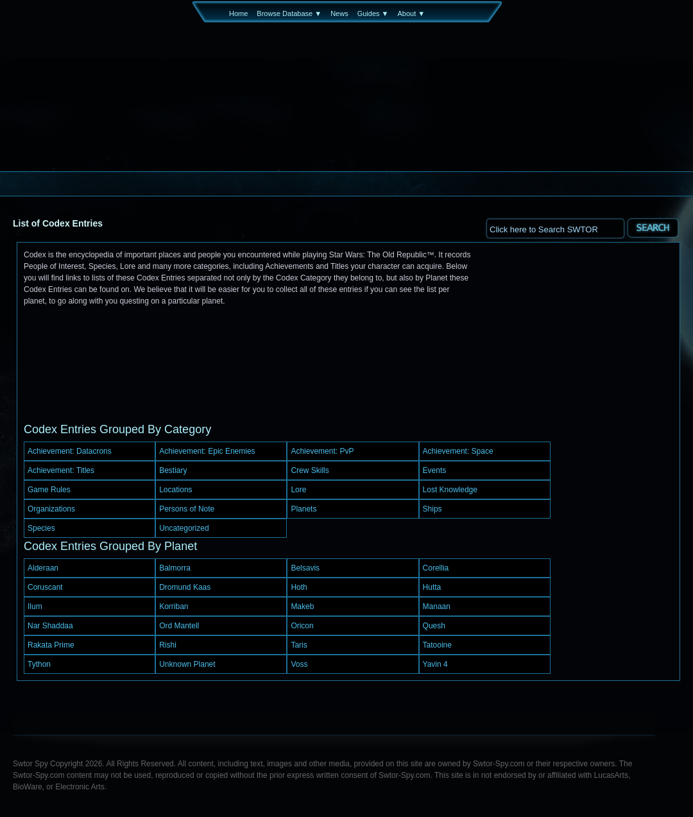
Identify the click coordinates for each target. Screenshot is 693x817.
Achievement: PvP (322, 451)
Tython (39, 664)
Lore (298, 489)
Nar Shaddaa (50, 625)
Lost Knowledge (450, 489)
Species (41, 528)
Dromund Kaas (184, 587)
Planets (303, 508)
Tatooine (437, 645)
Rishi (167, 645)
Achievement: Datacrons (70, 451)
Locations (175, 489)
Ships (432, 508)
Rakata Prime (51, 645)
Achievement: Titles (61, 470)
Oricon (302, 625)
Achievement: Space (458, 451)
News (339, 13)
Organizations (51, 508)
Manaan (436, 606)
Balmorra (175, 567)
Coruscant (45, 587)
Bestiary (173, 470)
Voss (299, 664)
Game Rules (49, 489)
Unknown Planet (187, 664)
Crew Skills (310, 470)
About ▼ (411, 13)
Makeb (302, 606)
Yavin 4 (435, 664)
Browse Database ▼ (289, 13)
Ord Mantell (179, 625)
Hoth (299, 587)
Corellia (436, 567)
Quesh (434, 625)
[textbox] (555, 228)
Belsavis (305, 567)
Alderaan (43, 567)
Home (238, 13)
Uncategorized (184, 528)
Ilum (35, 606)
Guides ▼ (373, 13)
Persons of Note (186, 508)
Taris (299, 645)
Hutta (432, 587)
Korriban (173, 606)
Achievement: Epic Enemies (207, 451)
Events (435, 470)
